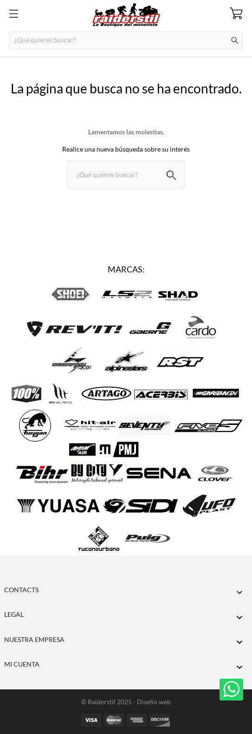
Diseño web (154, 702)
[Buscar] (126, 40)
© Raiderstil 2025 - (109, 702)
